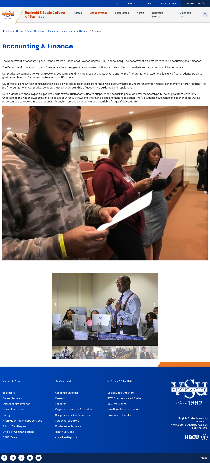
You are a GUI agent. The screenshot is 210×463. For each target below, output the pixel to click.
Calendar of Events (119, 415)
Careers (60, 398)
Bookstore (9, 393)
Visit (132, 3)
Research (61, 404)
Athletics (169, 3)
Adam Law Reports (66, 437)
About (81, 14)
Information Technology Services (22, 421)
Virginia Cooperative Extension (73, 409)
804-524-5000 (199, 428)
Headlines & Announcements (125, 409)
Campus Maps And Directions (72, 415)
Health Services (64, 432)
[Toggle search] (205, 16)
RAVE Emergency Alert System (125, 398)
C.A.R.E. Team (10, 437)
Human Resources (13, 409)
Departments (102, 14)
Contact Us (187, 16)
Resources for (196, 4)
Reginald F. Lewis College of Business (50, 16)
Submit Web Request (15, 426)
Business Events (160, 16)
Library (6, 415)
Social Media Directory (121, 393)
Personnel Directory (67, 421)
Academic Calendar (66, 393)
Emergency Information (16, 404)
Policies (203, 458)
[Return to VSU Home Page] (3, 31)
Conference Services (68, 426)
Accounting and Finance (76, 31)
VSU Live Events (117, 404)
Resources (125, 14)
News (143, 14)
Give (148, 3)
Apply (114, 3)
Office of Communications (18, 432)
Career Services (12, 398)
